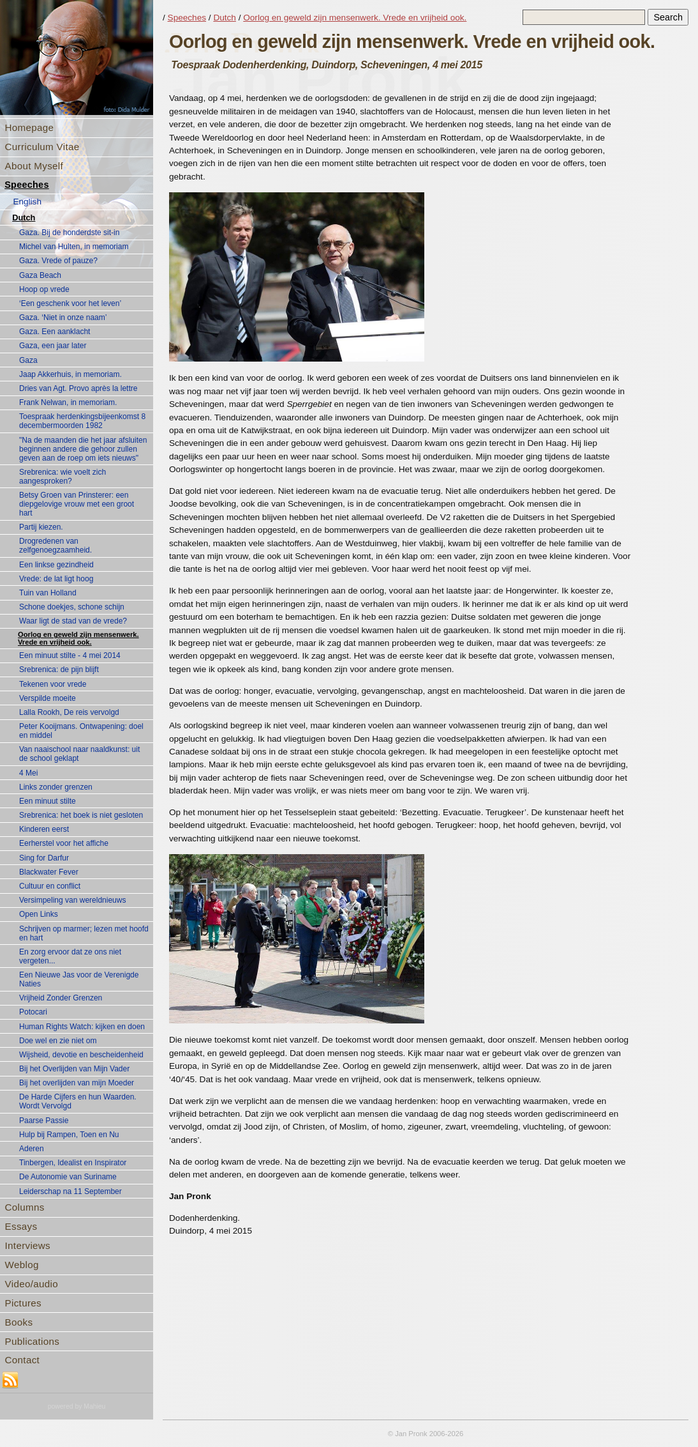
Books (19, 1322)
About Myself (34, 165)
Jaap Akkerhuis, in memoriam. (70, 374)
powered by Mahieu (77, 1406)
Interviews (27, 1245)
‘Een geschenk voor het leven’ (70, 303)
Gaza (28, 360)
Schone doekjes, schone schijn (71, 606)
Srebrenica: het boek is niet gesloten (81, 815)
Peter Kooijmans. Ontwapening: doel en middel (81, 731)
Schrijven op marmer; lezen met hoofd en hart (84, 933)
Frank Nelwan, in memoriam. (68, 402)
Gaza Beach (40, 275)
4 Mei (28, 773)
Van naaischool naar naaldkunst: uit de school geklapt (79, 754)
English (27, 201)
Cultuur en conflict (49, 886)
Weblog (22, 1264)
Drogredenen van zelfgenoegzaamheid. (55, 546)
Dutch (23, 217)
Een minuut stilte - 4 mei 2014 (70, 655)
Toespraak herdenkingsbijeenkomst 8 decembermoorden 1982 (82, 421)
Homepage (29, 127)
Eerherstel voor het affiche (63, 843)
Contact (22, 1359)
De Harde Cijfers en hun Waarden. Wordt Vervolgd (78, 1101)
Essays (21, 1226)
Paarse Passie (43, 1120)
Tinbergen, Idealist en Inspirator (72, 1162)
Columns (25, 1207)
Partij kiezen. (41, 527)
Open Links (38, 914)
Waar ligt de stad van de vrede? (73, 620)
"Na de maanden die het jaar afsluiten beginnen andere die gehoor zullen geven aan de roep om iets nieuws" (83, 449)
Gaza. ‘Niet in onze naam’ (63, 317)
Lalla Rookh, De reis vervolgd (69, 712)
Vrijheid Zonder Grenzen (60, 997)
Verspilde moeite (47, 698)
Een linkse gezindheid (56, 564)
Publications (32, 1341)
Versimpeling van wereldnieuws (72, 900)
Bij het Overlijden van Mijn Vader (74, 1068)
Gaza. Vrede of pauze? (58, 260)
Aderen (31, 1148)
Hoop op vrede (44, 289)
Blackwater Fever (48, 872)
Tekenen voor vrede (52, 684)
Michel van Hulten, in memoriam (73, 246)
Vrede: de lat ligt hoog (56, 578)
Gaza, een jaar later (52, 345)
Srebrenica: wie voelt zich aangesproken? (62, 477)
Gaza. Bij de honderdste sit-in (69, 232)
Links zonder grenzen (56, 787)
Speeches (26, 185)
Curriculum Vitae (42, 146)
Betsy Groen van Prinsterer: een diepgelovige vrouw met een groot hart (76, 504)
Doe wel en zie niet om (57, 1040)
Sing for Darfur (44, 858)
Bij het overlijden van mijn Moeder (76, 1082)
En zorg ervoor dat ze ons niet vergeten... (70, 956)
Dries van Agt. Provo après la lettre (78, 388)
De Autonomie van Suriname (68, 1176)
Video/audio (31, 1283)
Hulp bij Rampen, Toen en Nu (69, 1134)
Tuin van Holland (48, 592)
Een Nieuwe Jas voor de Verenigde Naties (78, 979)
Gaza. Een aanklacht (54, 331)
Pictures (23, 1303)
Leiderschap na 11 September (70, 1191)
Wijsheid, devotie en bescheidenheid (81, 1054)
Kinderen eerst (44, 829)
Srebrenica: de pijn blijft (59, 669)
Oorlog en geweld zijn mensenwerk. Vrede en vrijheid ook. (78, 638)
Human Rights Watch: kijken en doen (82, 1026)
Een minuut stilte (47, 801)
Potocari (33, 1011)
